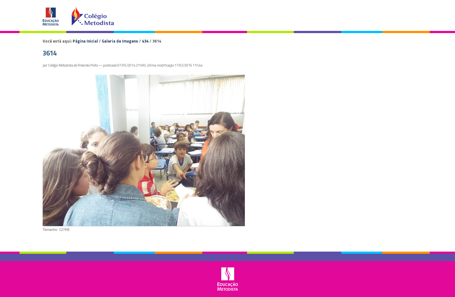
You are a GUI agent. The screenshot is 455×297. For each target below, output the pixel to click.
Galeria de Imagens (120, 41)
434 (145, 41)
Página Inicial (85, 41)
